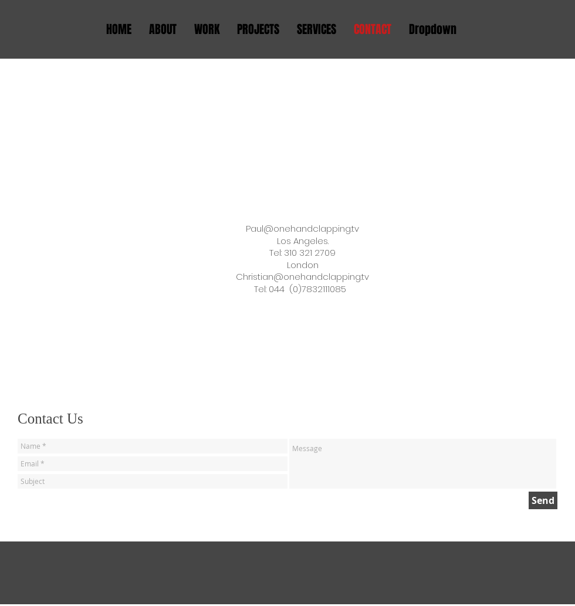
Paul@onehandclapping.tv (302, 228)
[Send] (543, 500)
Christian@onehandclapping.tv (302, 276)
